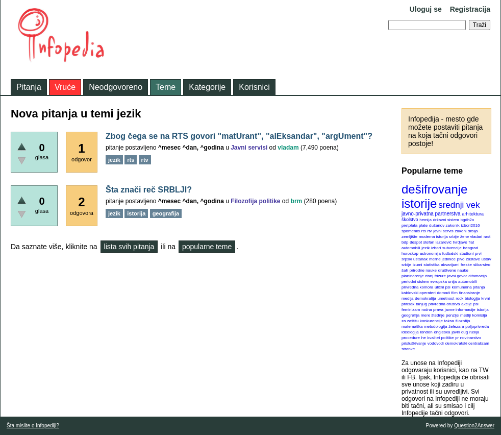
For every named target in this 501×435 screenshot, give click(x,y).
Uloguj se (426, 9)
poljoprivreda (477, 326)
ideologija (410, 332)
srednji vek (459, 205)
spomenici (411, 231)
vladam (288, 147)
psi (476, 304)
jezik (425, 248)
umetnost (446, 298)
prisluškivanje (414, 343)
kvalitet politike (441, 337)
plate (423, 225)
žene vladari (471, 236)
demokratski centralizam (467, 343)
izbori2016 (470, 225)
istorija (483, 309)
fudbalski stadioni (457, 253)
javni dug (460, 332)
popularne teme (207, 247)
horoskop (410, 253)
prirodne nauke (423, 270)
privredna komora (417, 287)
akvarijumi (450, 264)
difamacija (477, 276)
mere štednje (432, 315)
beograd (470, 248)
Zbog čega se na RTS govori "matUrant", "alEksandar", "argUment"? (239, 136)
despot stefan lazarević (431, 242)
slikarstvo (481, 264)
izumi (417, 264)
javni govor (457, 276)
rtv (429, 231)
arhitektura (473, 213)
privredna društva (444, 304)
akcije (466, 304)
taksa (449, 321)
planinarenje (413, 276)
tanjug (421, 304)
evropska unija (444, 281)
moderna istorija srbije (439, 236)
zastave (473, 259)
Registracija (470, 9)
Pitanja (28, 87)
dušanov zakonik (444, 225)
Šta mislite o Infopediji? (33, 425)
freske (466, 264)
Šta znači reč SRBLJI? (149, 189)
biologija (472, 298)
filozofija (463, 321)
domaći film (447, 293)
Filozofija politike (255, 201)
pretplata (409, 225)
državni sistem (446, 220)
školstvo (410, 219)
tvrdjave (460, 242)
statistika (431, 264)
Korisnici (254, 87)
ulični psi (442, 287)
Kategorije (207, 87)
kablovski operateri (419, 293)
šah (405, 270)
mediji (465, 315)
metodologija (435, 326)
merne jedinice (442, 259)
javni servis (443, 231)
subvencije (452, 248)
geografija (410, 315)
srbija (473, 231)
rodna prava (432, 309)
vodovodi (436, 343)
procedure (411, 337)
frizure (440, 276)
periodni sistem (415, 281)
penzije (452, 315)
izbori (436, 248)
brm (297, 201)
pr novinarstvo (468, 337)
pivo (461, 259)
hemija (425, 220)
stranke (408, 349)
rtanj (429, 276)
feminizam (411, 309)
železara (456, 326)
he (423, 337)
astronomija (430, 253)
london (426, 332)
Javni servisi (249, 147)
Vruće (65, 87)
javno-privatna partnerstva (431, 213)
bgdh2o (467, 220)
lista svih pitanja (129, 247)
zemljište (409, 236)
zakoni (461, 231)
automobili (467, 281)
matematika (412, 326)
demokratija (425, 298)
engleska (442, 332)
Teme (166, 87)
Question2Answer (474, 425)
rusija (474, 332)
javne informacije (460, 309)
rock (459, 298)
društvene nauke (453, 270)
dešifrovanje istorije (434, 196)
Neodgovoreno (115, 87)
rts (423, 231)
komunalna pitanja (468, 287)
